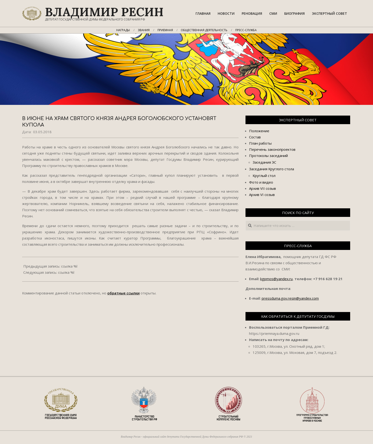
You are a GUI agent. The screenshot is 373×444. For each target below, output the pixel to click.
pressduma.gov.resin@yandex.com (290, 298)
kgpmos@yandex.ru (276, 278)
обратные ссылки (123, 293)
